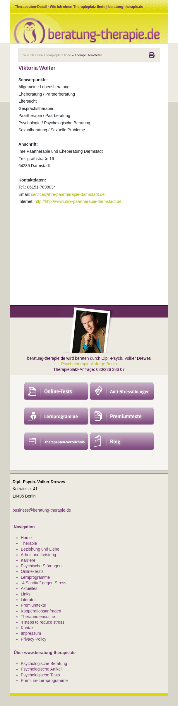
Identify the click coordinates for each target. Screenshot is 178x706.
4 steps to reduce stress (42, 622)
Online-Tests (32, 571)
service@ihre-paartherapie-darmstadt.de (68, 194)
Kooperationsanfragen (41, 611)
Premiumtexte (33, 605)
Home (26, 537)
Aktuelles (29, 588)
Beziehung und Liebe (40, 549)
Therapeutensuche (38, 616)
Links (25, 594)
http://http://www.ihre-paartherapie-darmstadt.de (78, 201)
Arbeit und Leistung (38, 554)
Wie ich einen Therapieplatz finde (47, 55)
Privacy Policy (33, 639)
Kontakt (28, 627)
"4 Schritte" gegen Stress (43, 583)
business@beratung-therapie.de (42, 510)
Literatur (28, 599)
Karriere (28, 560)
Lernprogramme (35, 577)
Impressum (31, 633)
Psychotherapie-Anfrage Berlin (89, 364)
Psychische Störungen (41, 566)
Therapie (29, 543)
